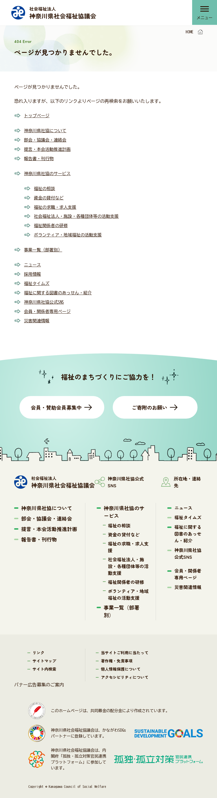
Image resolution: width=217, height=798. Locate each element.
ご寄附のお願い (149, 402)
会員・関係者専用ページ (49, 306)
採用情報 (33, 270)
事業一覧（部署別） (44, 246)
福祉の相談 (45, 186)
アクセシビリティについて (124, 672)
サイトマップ (44, 655)
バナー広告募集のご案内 (39, 679)
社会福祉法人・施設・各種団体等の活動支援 (79, 214)
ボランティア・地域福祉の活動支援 (70, 232)
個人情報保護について (120, 664)
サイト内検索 (44, 664)
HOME (190, 32)
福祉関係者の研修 (52, 223)
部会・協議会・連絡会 (46, 139)
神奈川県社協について (46, 130)
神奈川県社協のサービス (49, 172)
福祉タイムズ (37, 279)
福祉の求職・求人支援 (56, 205)
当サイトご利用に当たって (124, 647)
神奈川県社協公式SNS (45, 297)
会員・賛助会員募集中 (56, 402)
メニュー (204, 18)
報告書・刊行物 (40, 157)
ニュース (33, 261)
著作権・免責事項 (117, 655)
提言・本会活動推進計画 (49, 148)
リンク (38, 647)
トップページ (37, 115)
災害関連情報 (37, 315)
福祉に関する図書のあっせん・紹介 (60, 288)
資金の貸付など (50, 195)
